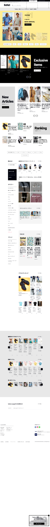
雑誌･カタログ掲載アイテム (11, 190)
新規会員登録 (2, 427)
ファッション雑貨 (10, 203)
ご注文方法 (2, 428)
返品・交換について (9, 427)
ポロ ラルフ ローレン (11, 245)
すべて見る (39, 161)
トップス (9, 192)
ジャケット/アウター (11, 194)
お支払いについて (8, 428)
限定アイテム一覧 (37, 70)
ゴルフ (9, 216)
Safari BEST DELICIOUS (11, 227)
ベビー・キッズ (10, 223)
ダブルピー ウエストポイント (12, 243)
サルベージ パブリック (11, 256)
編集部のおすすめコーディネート (27, 161)
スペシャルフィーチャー (12, 175)
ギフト (9, 225)
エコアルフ (9, 249)
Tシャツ (31, 44)
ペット (9, 221)
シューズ (9, 201)
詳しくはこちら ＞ (39, 523)
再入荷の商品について (9, 429)
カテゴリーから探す (26, 5)
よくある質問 (2, 435)
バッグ (9, 199)
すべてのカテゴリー (11, 188)
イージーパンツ (43, 44)
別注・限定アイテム (7, 44)
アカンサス (9, 258)
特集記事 (10, 177)
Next (30, 77)
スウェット (25, 44)
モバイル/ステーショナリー (12, 212)
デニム (37, 44)
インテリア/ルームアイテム (12, 210)
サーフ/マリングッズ (11, 214)
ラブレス (9, 247)
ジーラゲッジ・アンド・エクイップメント (12, 261)
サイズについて (2, 429)
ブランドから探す (37, 5)
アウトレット (10, 232)
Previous (27, 77)
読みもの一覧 (5, 107)
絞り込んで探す (48, 5)
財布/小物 (9, 205)
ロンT (14, 44)
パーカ (19, 44)
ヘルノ (9, 254)
